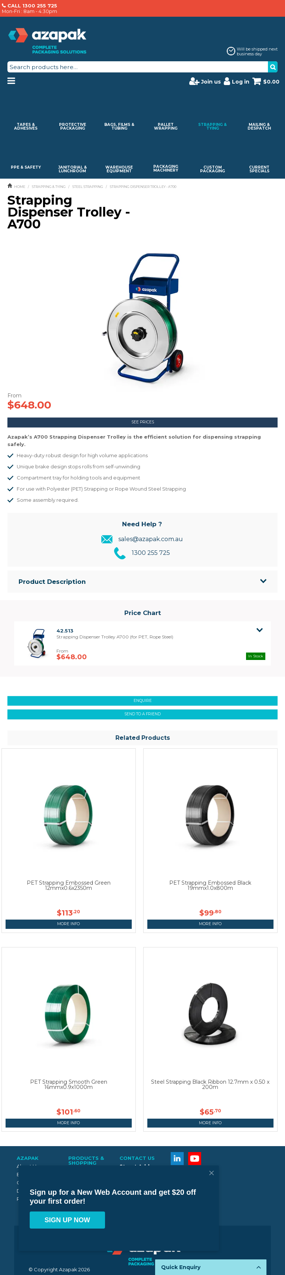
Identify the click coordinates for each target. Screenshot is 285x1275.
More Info (68, 923)
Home (19, 187)
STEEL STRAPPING (87, 187)
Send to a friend (142, 714)
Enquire (143, 700)
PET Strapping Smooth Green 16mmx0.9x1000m (68, 1084)
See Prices (142, 422)
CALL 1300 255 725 (32, 6)
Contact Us (137, 1158)
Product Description (52, 581)
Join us (205, 81)
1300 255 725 (151, 552)
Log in (236, 81)
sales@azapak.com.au (150, 539)
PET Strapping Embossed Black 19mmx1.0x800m (210, 885)
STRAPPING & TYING (49, 187)
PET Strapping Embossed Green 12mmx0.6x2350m (69, 885)
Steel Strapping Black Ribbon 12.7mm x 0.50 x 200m (210, 1084)
